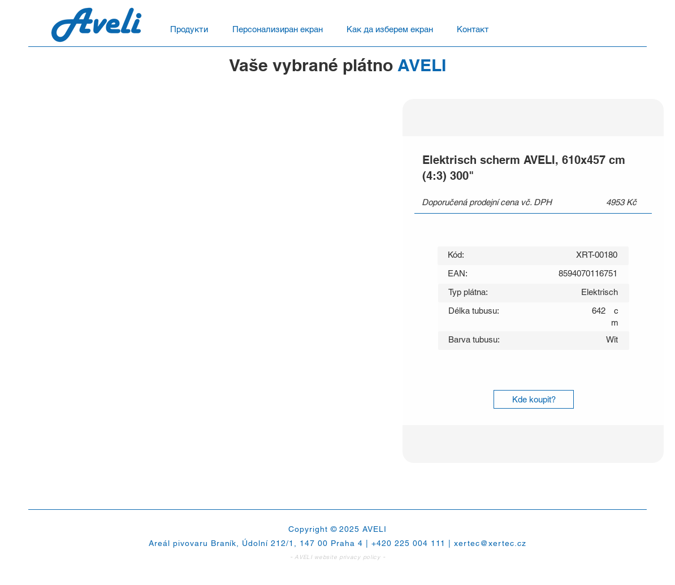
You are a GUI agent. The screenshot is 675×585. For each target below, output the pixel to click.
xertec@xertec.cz (490, 543)
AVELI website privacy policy (337, 557)
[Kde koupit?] (534, 399)
